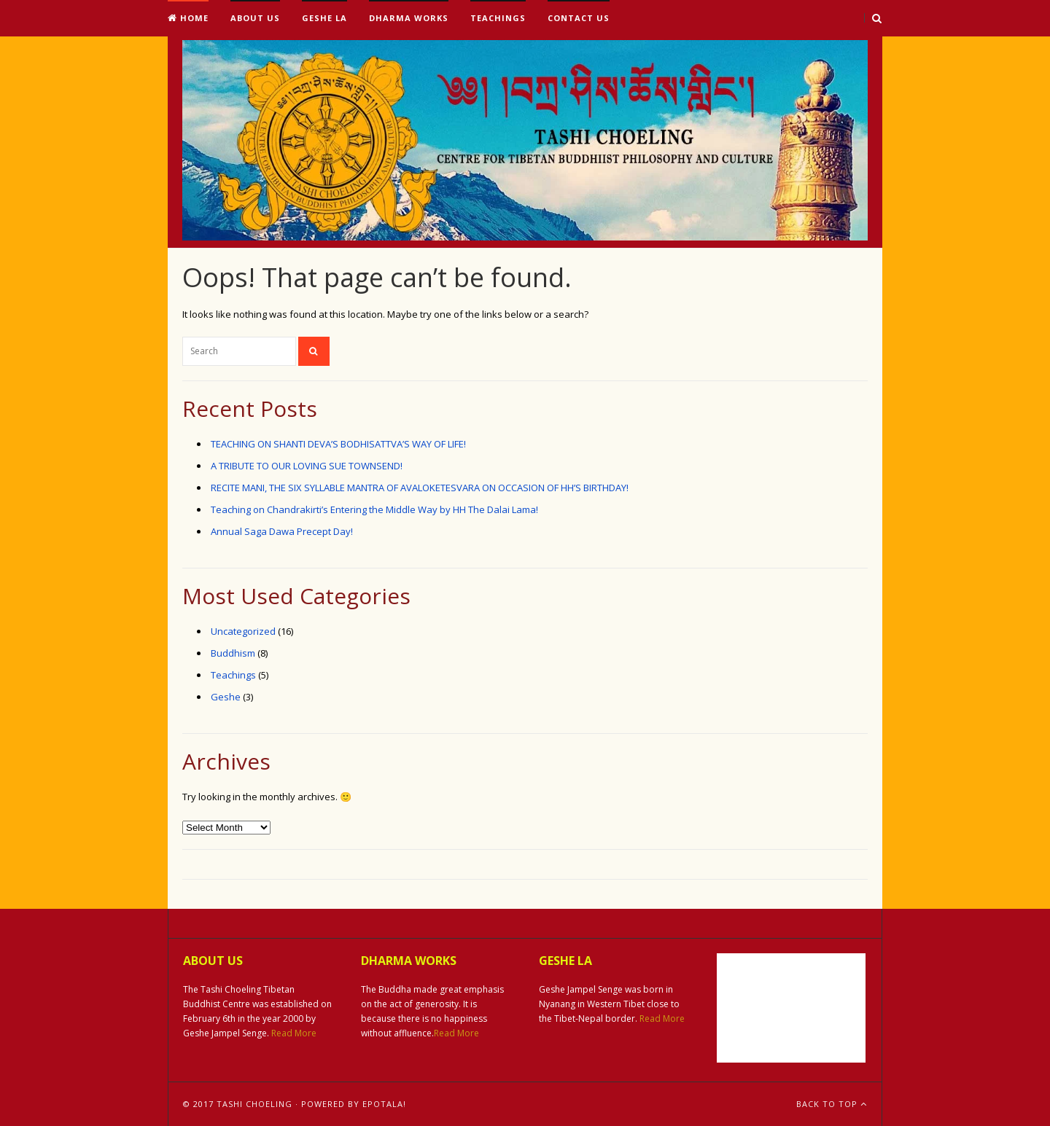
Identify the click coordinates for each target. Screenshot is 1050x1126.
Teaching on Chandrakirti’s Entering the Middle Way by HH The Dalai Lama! (374, 509)
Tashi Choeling (254, 1103)
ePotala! (384, 1103)
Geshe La (324, 17)
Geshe (226, 696)
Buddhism (233, 653)
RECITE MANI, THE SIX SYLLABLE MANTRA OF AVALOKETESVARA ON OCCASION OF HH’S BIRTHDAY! (420, 487)
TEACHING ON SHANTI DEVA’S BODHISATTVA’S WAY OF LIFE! (338, 443)
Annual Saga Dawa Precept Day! (282, 531)
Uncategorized (243, 631)
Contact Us (579, 17)
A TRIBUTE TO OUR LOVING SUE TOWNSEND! (306, 465)
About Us (255, 17)
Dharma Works (408, 17)
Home (188, 17)
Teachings (498, 17)
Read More (293, 1033)
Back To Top (831, 1103)
